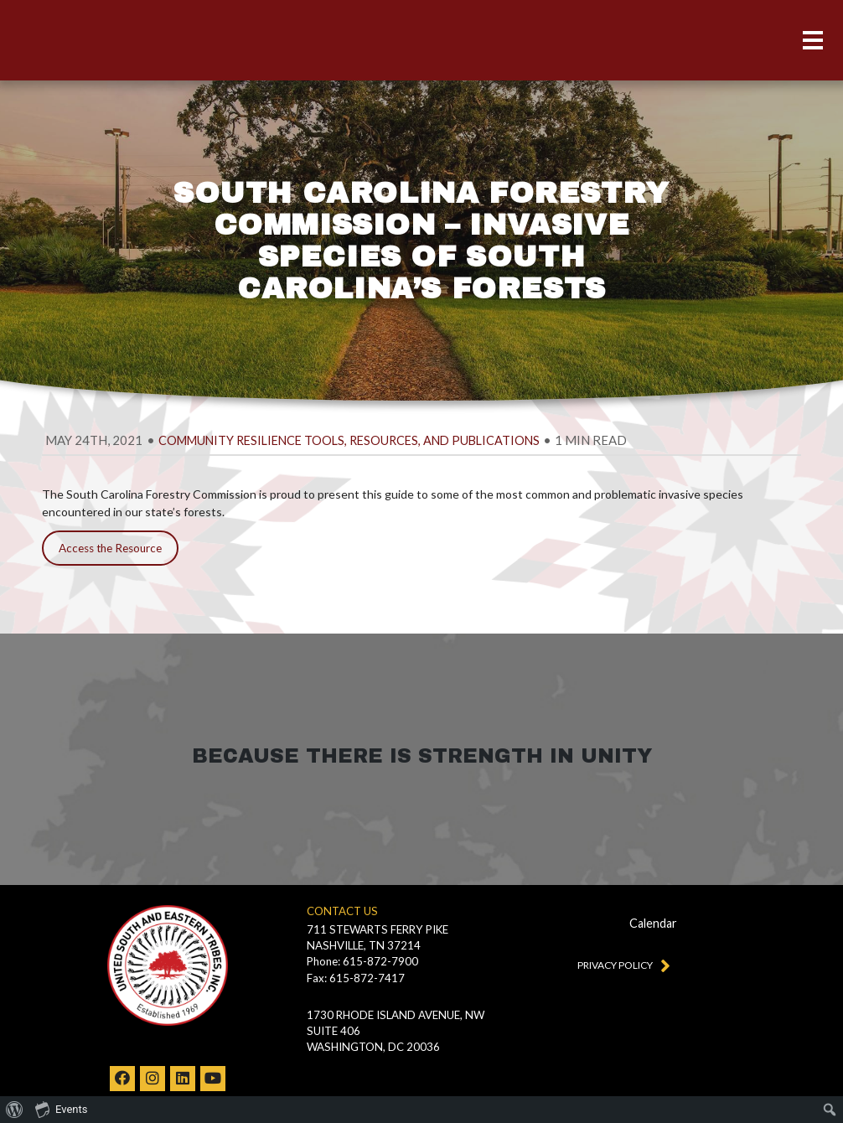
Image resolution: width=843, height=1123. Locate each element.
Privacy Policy (620, 964)
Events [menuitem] (61, 1108)
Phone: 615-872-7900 (362, 961)
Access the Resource (110, 548)
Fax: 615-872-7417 (356, 978)
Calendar (653, 923)
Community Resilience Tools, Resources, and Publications (349, 440)
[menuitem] (14, 1109)
